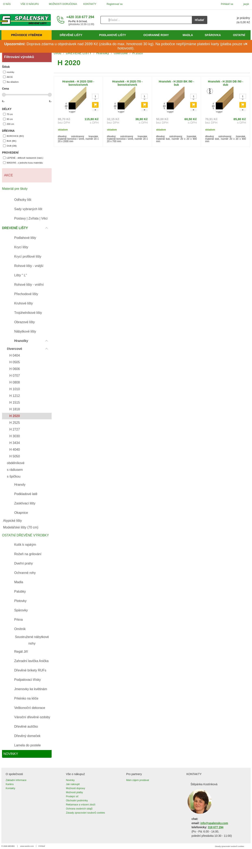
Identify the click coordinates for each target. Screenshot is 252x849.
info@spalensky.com (214, 823)
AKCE (8, 77)
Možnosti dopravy (75, 788)
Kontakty (10, 788)
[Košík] (232, 20)
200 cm (8, 124)
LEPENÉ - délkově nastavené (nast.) (23, 157)
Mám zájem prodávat (137, 780)
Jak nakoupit (73, 784)
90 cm (8, 119)
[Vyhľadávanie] (146, 20)
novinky (8, 72)
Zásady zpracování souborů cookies (85, 812)
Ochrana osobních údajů (79, 808)
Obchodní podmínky (77, 800)
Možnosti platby (74, 792)
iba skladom (11, 81)
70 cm (8, 114)
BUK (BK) (9, 140)
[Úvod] (25, 20)
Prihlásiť (41, 846)
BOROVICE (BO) (13, 136)
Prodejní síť (72, 796)
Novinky (70, 780)
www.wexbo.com (27, 846)
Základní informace (16, 780)
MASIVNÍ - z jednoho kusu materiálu (23, 162)
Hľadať (199, 20)
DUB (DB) (10, 145)
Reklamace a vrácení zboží (81, 804)
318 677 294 (215, 827)
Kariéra (10, 784)
